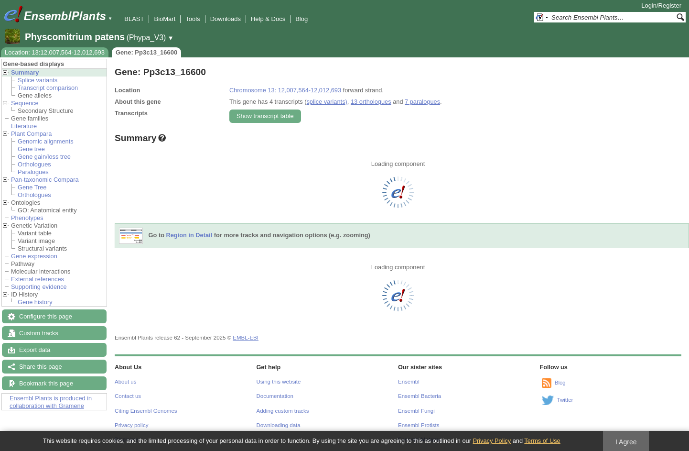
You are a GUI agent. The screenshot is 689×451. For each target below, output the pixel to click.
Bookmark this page (46, 383)
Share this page (40, 366)
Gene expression (34, 256)
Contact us (128, 396)
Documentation (275, 396)
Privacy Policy (492, 440)
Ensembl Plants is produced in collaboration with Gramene (51, 402)
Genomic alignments (46, 141)
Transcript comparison (48, 87)
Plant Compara (31, 133)
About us (125, 382)
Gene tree (31, 149)
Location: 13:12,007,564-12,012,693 (55, 52)
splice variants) (326, 101)
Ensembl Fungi (416, 411)
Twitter (565, 400)
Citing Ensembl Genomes (146, 411)
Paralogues (33, 172)
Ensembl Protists (418, 425)
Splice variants (37, 80)
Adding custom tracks (283, 411)
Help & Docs (268, 18)
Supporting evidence (39, 286)
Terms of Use (542, 440)
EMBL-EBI (245, 338)
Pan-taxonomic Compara (45, 179)
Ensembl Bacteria (419, 396)
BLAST (134, 18)
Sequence (25, 103)
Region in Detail (189, 235)
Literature (24, 126)
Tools (192, 18)
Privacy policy (131, 425)
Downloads (225, 18)
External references (37, 279)
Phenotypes (27, 217)
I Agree (626, 442)
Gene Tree (32, 187)
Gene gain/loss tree (44, 156)
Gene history (35, 302)
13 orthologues (371, 101)
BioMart (164, 18)
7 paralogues (422, 101)
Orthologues (34, 164)
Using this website (279, 382)
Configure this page (45, 316)
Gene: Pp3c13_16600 (146, 52)
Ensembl (409, 382)
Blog (301, 18)
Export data (34, 349)
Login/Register (661, 5)
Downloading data (279, 425)
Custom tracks (38, 333)
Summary (25, 72)
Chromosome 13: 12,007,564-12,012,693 (285, 90)
